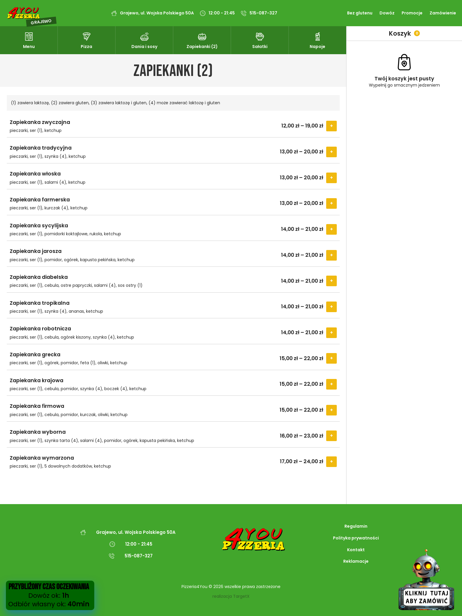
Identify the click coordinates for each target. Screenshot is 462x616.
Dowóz (387, 13)
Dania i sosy (144, 46)
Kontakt (356, 550)
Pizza (86, 46)
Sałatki (260, 46)
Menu (29, 46)
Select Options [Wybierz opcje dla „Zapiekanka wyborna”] (331, 435)
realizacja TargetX (231, 596)
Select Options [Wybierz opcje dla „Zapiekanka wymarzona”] (331, 461)
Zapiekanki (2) (202, 46)
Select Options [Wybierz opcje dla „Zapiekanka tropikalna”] (331, 307)
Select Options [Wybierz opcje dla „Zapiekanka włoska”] (331, 178)
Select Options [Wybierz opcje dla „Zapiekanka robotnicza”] (331, 332)
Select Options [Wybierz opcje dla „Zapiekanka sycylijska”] (331, 229)
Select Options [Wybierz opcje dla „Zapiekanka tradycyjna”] (331, 152)
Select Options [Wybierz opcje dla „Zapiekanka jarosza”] (331, 255)
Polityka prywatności (356, 538)
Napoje (317, 46)
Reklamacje (356, 561)
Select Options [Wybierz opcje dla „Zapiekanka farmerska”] (331, 203)
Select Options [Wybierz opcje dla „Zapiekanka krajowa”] (331, 384)
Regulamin (355, 526)
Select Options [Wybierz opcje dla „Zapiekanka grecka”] (331, 358)
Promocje (412, 13)
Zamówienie (443, 13)
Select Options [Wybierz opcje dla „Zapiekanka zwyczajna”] (331, 126)
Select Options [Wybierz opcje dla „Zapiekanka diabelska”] (331, 281)
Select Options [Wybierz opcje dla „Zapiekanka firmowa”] (331, 410)
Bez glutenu (359, 13)
